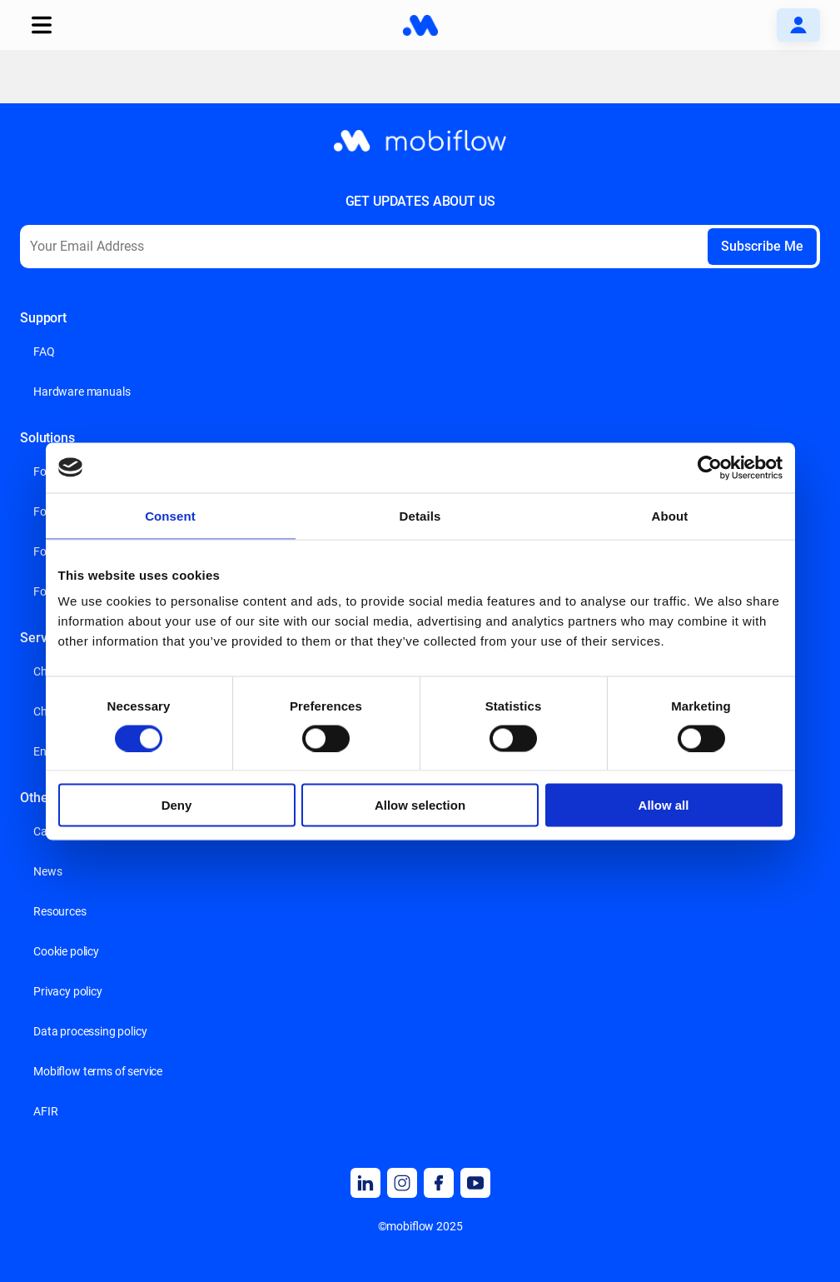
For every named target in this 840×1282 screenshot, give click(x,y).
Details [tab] (420, 515)
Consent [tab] (170, 515)
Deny (177, 805)
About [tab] (670, 515)
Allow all (664, 805)
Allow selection (420, 805)
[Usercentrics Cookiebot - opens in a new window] (710, 467)
